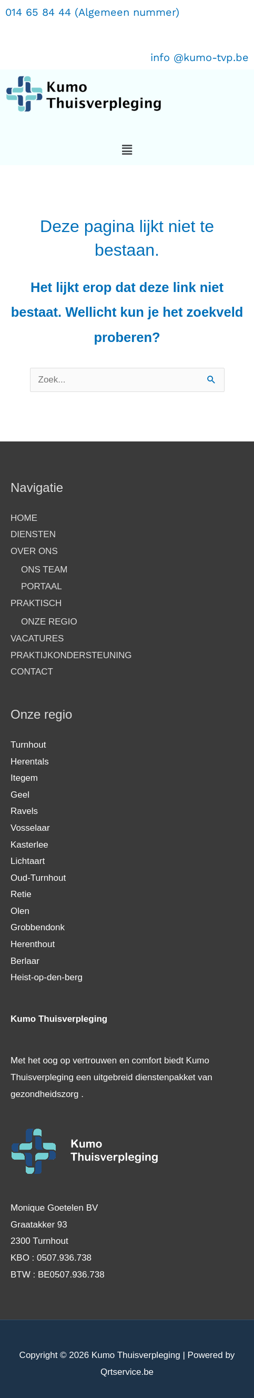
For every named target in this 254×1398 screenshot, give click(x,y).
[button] (127, 150)
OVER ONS (34, 551)
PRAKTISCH (36, 603)
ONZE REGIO (49, 622)
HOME (24, 518)
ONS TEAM (44, 570)
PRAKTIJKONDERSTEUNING (71, 655)
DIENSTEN (33, 534)
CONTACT (32, 672)
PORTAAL (41, 586)
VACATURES (37, 638)
